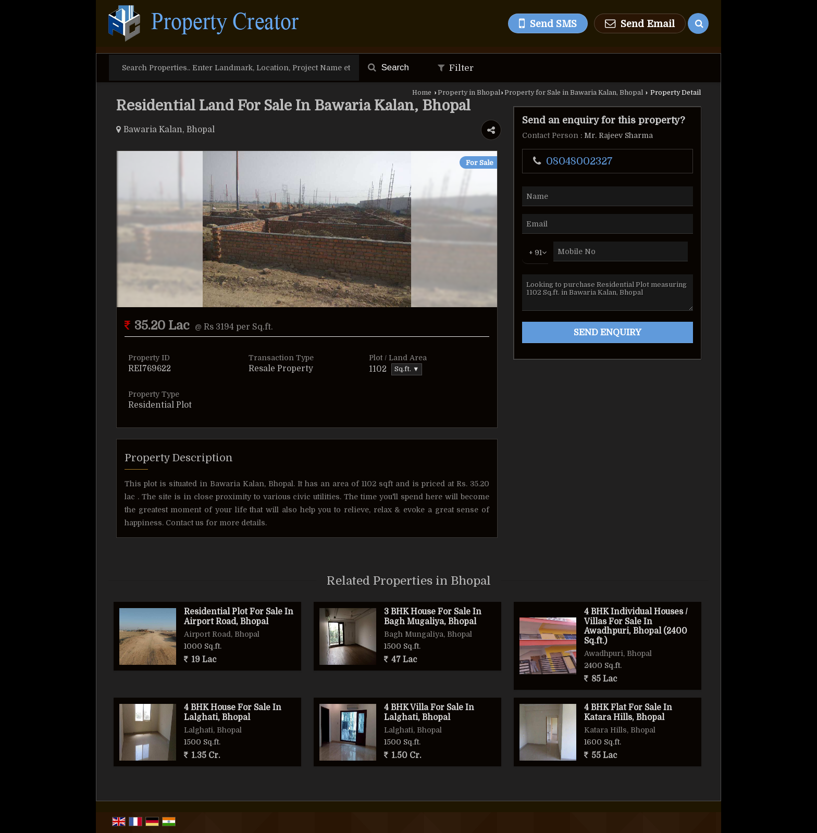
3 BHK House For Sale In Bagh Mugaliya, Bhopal (432, 616)
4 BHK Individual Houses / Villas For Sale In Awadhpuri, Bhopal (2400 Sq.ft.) (636, 626)
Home (421, 92)
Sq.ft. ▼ (406, 369)
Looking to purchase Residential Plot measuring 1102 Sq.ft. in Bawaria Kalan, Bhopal (607, 292)
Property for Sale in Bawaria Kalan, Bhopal (573, 92)
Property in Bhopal (469, 92)
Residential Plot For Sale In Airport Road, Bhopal (238, 616)
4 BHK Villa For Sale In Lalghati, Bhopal (429, 712)
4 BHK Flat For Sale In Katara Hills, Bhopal (628, 712)
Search (388, 67)
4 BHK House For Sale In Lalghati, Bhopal (232, 712)
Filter (456, 68)
